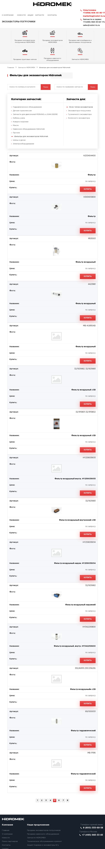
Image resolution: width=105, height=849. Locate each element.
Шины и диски (19, 123)
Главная (10, 49)
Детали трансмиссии (22, 93)
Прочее (16, 115)
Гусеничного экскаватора (80, 97)
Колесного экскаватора (79, 101)
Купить (88, 172)
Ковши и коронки (21, 104)
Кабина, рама (19, 101)
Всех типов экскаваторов (81, 90)
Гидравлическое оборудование (27, 90)
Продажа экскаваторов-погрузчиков (44, 813)
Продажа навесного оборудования (43, 817)
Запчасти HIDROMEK (26, 49)
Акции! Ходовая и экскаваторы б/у (43, 828)
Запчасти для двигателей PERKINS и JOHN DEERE (36, 97)
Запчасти (39, 15)
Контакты (52, 15)
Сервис (5, 831)
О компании (7, 15)
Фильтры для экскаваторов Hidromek (31, 119)
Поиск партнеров (10, 824)
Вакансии (6, 835)
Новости (21, 15)
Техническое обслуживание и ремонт (44, 824)
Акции (30, 15)
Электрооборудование (23, 126)
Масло (16, 108)
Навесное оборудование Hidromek (29, 112)
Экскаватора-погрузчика (79, 93)
